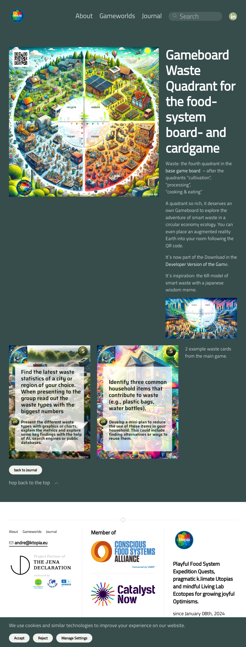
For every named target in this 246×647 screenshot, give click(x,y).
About (84, 16)
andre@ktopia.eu (28, 542)
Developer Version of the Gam (195, 264)
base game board (183, 170)
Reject (43, 638)
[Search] (195, 16)
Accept (19, 638)
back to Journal (25, 470)
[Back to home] (17, 15)
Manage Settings (74, 638)
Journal (152, 16)
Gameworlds (117, 16)
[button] (56, 483)
